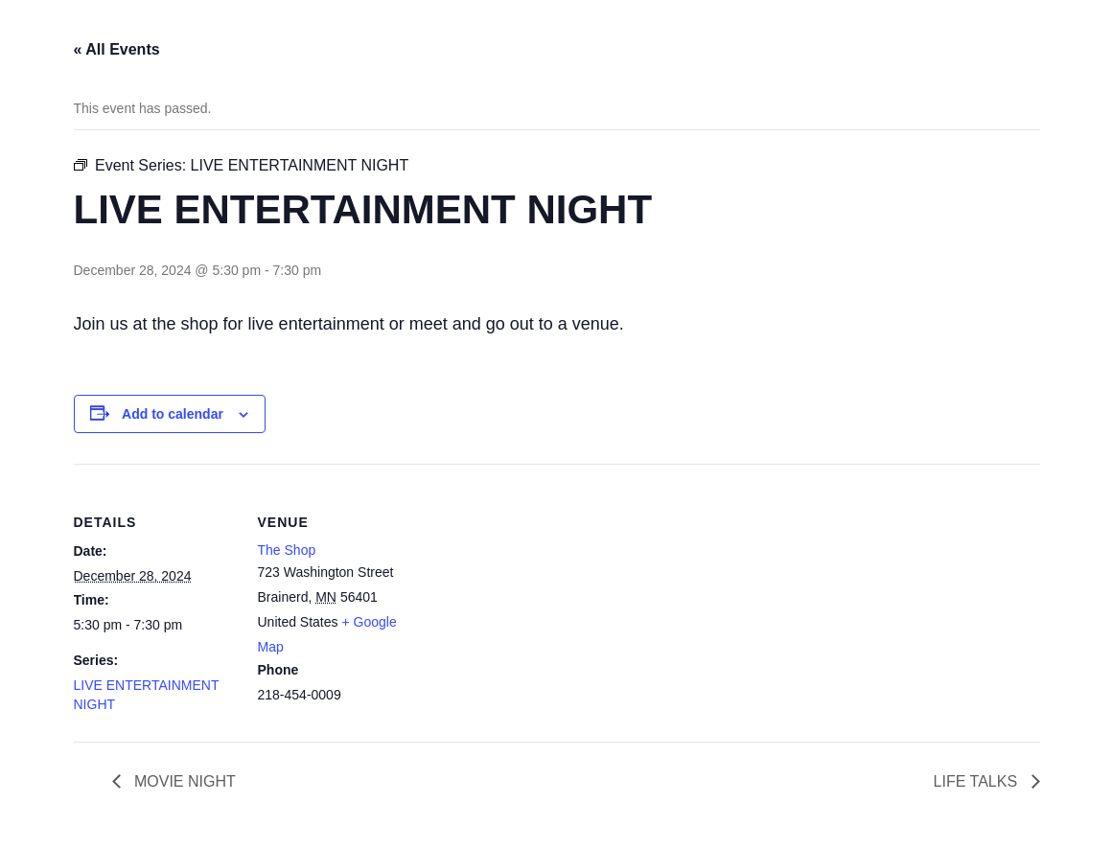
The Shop (287, 550)
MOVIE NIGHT (183, 781)
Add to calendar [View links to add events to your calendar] (172, 414)
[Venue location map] (543, 596)
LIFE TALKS (978, 781)
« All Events (117, 49)
